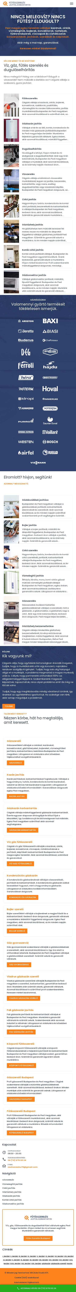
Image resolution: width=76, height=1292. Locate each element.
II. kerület (14, 1256)
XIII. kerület (43, 1260)
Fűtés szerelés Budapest (38, 1238)
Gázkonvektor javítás (13, 1203)
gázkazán (46, 1263)
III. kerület (23, 1256)
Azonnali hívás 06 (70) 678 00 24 (36, 1288)
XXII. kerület (36, 1263)
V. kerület (41, 1256)
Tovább (9, 706)
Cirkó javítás (8, 1188)
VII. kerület (59, 1256)
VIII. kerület (69, 1256)
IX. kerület (7, 1260)
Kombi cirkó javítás (11, 1199)
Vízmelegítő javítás (12, 1184)
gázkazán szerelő (58, 1263)
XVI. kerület (64, 1260)
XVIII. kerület (15, 1263)
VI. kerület (49, 1256)
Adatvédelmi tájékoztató (26, 1282)
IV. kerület (32, 1256)
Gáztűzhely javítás (11, 1192)
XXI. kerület (26, 1263)
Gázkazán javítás (11, 1195)
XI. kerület (25, 1260)
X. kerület (16, 1260)
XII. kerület (34, 1260)
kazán (69, 1263)
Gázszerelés (8, 1180)
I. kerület (6, 1256)
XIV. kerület (54, 1260)
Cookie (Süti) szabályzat (26, 1277)
